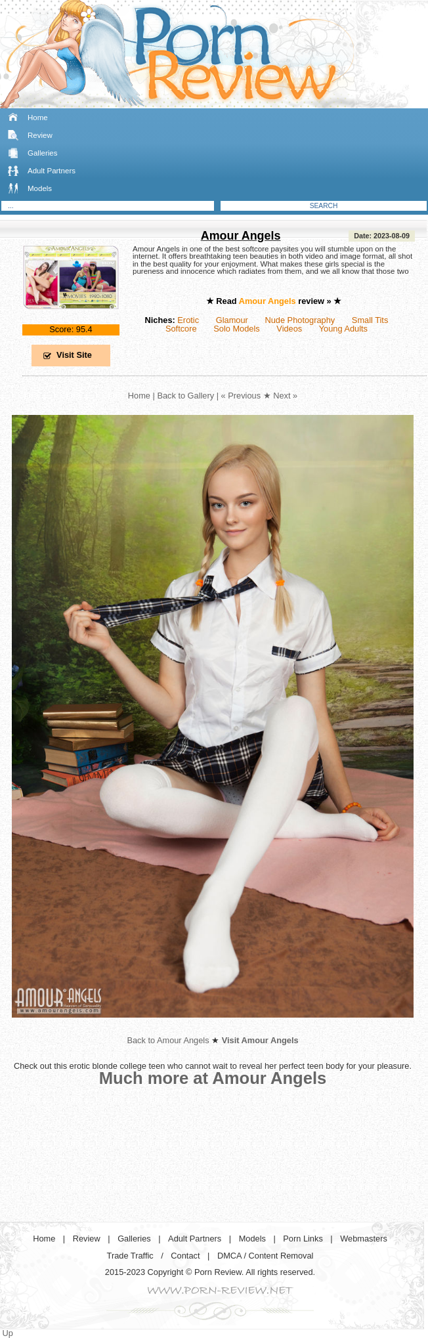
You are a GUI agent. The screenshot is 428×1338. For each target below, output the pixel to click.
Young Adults (343, 329)
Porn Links (302, 1238)
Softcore (181, 329)
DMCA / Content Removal (265, 1256)
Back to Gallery (185, 395)
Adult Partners (51, 171)
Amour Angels (241, 235)
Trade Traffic (130, 1256)
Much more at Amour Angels (213, 1078)
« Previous (241, 395)
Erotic (188, 320)
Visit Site (74, 355)
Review (40, 135)
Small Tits (370, 320)
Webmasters (363, 1238)
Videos (289, 329)
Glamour (232, 320)
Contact (185, 1256)
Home (38, 117)
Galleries (42, 153)
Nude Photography (300, 320)
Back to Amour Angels (168, 1040)
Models (40, 188)
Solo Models (236, 329)
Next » (285, 395)
